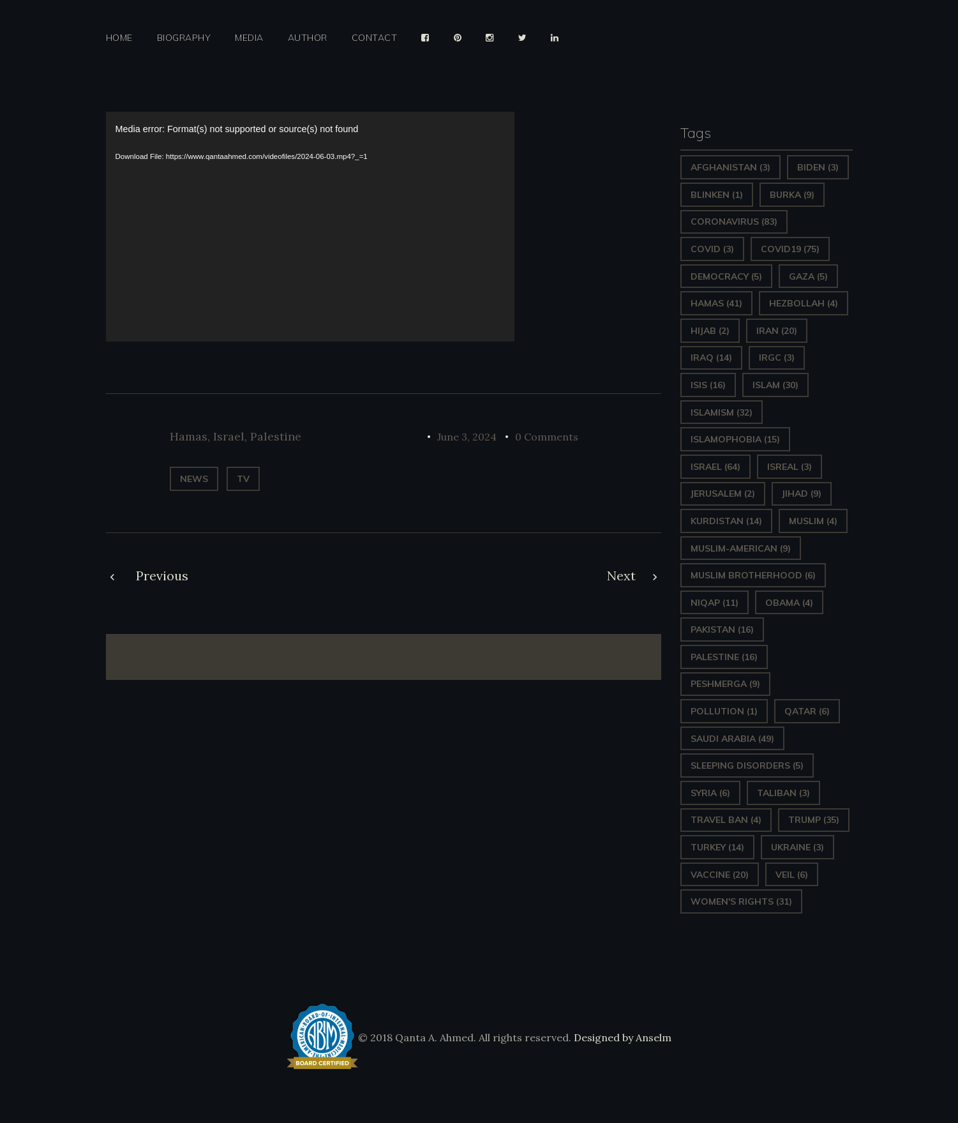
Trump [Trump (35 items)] (813, 819)
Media (249, 38)
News (194, 479)
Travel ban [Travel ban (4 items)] (726, 819)
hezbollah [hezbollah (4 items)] (803, 303)
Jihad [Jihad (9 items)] (801, 493)
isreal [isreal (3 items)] (789, 466)
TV (243, 479)
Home (119, 38)
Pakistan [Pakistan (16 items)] (722, 629)
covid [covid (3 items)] (712, 249)
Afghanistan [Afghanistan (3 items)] (730, 167)
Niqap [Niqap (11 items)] (714, 602)
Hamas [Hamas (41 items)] (716, 303)
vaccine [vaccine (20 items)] (720, 874)
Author (307, 38)
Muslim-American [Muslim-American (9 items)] (741, 548)
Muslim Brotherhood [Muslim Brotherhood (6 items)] (753, 575)
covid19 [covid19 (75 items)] (790, 249)
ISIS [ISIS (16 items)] (708, 385)
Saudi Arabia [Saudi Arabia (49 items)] (732, 738)
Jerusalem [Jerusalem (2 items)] (723, 493)
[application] (310, 227)
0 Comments (546, 436)
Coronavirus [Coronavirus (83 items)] (734, 221)
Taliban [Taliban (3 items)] (783, 793)
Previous (162, 576)
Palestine (275, 436)
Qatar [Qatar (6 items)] (807, 711)
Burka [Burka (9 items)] (792, 194)
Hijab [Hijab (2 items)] (710, 330)
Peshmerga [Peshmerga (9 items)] (725, 684)
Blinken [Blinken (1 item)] (717, 194)
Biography (184, 38)
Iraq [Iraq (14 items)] (711, 357)
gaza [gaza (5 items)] (808, 276)
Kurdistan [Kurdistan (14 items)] (726, 521)
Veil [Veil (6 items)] (791, 874)
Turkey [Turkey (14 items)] (717, 847)
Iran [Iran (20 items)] (776, 330)
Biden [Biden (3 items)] (818, 167)
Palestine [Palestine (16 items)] (724, 657)
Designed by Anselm (621, 1037)
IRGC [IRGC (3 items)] (777, 357)
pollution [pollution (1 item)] (724, 711)
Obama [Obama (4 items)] (789, 602)
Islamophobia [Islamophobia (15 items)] (735, 439)
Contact (375, 38)
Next (621, 576)
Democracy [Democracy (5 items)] (726, 276)
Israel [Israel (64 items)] (715, 466)
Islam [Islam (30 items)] (775, 385)
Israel (228, 436)
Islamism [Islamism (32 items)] (721, 412)
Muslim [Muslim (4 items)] (813, 521)
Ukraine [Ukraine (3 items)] (797, 847)
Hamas (188, 436)
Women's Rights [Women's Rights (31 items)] (741, 901)
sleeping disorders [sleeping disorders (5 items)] (747, 765)
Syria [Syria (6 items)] (710, 793)
